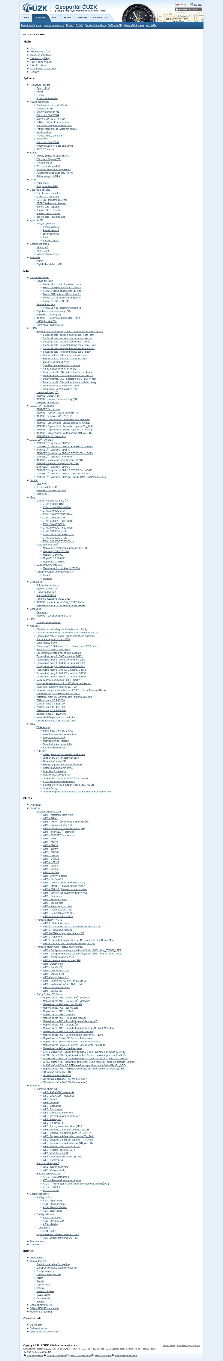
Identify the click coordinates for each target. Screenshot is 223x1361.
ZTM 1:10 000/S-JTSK (54, 511)
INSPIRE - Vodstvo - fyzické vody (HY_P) (57, 412)
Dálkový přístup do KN (48, 112)
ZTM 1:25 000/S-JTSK (54, 517)
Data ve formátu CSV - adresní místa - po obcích (67, 372)
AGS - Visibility (50, 1224)
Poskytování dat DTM (47, 186)
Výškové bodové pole (47, 588)
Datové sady (36, 1325)
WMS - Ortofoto (51, 872)
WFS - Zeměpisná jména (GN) (58, 1112)
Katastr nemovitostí (54, 25)
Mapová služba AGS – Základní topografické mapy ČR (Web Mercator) (78, 1028)
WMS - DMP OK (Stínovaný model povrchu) (65, 892)
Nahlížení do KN (45, 108)
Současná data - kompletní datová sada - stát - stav (69, 348)
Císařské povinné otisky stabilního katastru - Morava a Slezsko (68, 632)
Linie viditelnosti (51, 234)
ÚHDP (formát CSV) (47, 321)
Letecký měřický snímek (49, 622)
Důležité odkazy (38, 65)
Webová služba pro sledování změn (54, 125)
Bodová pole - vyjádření (48, 206)
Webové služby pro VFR (49, 159)
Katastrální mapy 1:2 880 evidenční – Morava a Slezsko (64, 697)
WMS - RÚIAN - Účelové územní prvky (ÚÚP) (66, 821)
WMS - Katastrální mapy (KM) (58, 815)
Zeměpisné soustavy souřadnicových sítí (57, 1267)
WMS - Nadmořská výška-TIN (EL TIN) (62, 984)
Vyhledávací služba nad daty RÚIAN (55, 173)
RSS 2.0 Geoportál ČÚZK (37, 1352)
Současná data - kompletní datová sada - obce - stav (69, 345)
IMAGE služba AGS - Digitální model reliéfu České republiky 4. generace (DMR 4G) (84, 1051)
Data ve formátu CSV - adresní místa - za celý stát (68, 375)
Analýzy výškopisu (46, 223)
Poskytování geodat (31, 25)
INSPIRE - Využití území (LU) (51, 436)
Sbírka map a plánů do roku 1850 (53, 639)
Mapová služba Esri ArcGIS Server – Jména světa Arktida (72, 1041)
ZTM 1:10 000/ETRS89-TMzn (58, 514)
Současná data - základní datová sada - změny (66, 341)
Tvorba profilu (43, 1227)
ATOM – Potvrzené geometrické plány (62, 1180)
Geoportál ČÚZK (80, 8)
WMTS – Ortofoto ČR (54, 936)
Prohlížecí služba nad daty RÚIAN (54, 169)
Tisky (32, 724)
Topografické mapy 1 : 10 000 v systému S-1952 (61, 659)
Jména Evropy (50, 788)
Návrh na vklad (44, 132)
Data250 (47, 578)
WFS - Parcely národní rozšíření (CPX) (62, 1126)
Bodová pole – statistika (48, 213)
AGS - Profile (49, 1231)
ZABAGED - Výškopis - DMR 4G (54, 450)
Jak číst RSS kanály (147, 1349)
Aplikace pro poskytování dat (44, 1331)
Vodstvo (41, 1288)
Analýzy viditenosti (46, 1214)
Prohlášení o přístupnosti (188, 1345)
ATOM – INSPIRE (52, 1187)
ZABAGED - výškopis (41, 440)
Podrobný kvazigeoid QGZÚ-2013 (53, 599)
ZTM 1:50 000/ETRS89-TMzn (58, 527)
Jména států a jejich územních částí (61, 758)
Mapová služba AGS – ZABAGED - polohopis (66, 997)
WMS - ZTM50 (50, 849)
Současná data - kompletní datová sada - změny (67, 352)
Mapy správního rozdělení (49, 565)
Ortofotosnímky (44, 1298)
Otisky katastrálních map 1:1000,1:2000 (56, 720)
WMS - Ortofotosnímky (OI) (56, 987)
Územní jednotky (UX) (48, 392)
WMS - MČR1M (51, 862)
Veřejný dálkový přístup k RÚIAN (53, 156)
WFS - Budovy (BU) (53, 1160)
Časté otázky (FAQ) (40, 58)
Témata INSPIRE (38, 1261)
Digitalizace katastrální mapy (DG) (54, 311)
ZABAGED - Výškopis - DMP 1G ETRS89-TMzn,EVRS (65, 470)
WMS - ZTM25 (50, 845)
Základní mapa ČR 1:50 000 (51, 707)
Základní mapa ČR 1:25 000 (51, 703)
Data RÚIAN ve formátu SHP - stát (60, 389)
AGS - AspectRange (53, 1200)
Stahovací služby (38, 1328)
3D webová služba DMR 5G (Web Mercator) (65, 1082)
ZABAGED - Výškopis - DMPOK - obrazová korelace (63, 473)
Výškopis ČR (115, 25)
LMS (32, 619)
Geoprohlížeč (43, 88)
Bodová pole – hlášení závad (51, 217)
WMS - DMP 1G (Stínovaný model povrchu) (65, 889)
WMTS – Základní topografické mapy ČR (63, 933)
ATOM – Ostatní (51, 1190)
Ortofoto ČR (43, 483)
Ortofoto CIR (43, 494)
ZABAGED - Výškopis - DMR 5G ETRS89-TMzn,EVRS (65, 446)
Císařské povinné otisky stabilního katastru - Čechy (62, 629)
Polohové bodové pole (48, 585)
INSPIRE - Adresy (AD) (48, 396)
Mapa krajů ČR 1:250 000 (56, 551)
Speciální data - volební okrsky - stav (61, 365)
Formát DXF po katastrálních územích (62, 297)
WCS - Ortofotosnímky (54, 1170)
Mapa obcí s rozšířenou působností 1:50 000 (65, 548)
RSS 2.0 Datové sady (55, 1355)
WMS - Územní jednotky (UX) (58, 825)
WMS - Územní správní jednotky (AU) (62, 960)
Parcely (40, 1281)
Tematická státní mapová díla (57, 744)
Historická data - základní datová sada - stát (65, 358)
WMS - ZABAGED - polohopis (58, 832)
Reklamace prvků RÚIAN (49, 176)
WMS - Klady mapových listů (57, 906)
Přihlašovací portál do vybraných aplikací (57, 129)
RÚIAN (70, 25)
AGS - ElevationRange (54, 1204)
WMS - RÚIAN (50, 818)
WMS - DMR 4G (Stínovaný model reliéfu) (64, 882)
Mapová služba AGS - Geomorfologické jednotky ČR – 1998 (73, 1035)
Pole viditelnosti (51, 230)
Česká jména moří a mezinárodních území (64, 754)
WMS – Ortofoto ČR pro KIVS (58, 916)
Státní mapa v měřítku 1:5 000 (58, 730)
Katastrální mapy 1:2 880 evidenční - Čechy (58, 693)
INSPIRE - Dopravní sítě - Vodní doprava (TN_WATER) (64, 433)
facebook (132, 1349)
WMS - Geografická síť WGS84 (58, 913)
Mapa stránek (169, 1345)
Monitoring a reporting (41, 1311)
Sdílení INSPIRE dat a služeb (44, 1308)
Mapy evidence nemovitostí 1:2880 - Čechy (58, 680)
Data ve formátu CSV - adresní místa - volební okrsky (69, 382)
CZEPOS (34, 1244)
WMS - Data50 (50, 865)
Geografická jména (134, 25)
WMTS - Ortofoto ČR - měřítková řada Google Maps (69, 943)
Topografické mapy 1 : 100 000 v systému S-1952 (61, 670)
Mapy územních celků (47, 544)
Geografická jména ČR (54, 761)
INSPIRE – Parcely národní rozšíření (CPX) (58, 318)
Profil (45, 237)
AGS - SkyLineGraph (53, 1221)
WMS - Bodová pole (53, 903)
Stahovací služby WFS (48, 1089)
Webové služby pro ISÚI (49, 166)
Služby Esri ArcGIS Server (50, 994)
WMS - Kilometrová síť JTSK (57, 909)
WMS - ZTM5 (49, 838)
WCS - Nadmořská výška (55, 1167)
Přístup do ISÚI (44, 162)
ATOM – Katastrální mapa (56, 1177)
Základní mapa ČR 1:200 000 (51, 714)
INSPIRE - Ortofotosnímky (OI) (52, 490)
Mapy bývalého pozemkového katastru (56, 717)
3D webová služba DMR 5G (57, 1075)
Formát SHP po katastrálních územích (62, 294)
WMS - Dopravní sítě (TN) (56, 970)
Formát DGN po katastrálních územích (62, 291)
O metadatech (37, 1257)
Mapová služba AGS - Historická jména (62, 1048)
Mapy (32, 497)
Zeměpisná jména (45, 1271)
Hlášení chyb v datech (41, 62)
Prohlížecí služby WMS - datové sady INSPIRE (60, 947)
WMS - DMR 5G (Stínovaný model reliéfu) (64, 886)
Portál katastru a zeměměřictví (52, 105)
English (197, 4)
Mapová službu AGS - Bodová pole (60, 1008)
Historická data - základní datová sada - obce (65, 355)
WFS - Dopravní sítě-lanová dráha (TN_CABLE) (67, 1133)
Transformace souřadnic (49, 193)
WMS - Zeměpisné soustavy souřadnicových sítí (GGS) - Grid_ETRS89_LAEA (82, 950)
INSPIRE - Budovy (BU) (48, 402)
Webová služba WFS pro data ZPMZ (55, 146)
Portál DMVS (43, 183)
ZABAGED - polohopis (42, 406)
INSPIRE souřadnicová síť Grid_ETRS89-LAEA (60, 602)
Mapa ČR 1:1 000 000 (54, 558)
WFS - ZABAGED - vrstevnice (58, 1095)
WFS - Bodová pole (53, 1109)
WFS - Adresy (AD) (52, 1119)
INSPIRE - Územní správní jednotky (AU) (57, 399)
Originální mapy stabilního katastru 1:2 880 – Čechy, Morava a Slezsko (72, 690)
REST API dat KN (45, 149)
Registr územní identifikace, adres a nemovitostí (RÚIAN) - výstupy (70, 331)
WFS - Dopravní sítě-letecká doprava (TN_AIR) (66, 1129)
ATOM (40, 91)
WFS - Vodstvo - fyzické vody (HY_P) (61, 1146)
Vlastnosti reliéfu (51, 227)
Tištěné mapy (43, 727)
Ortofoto (34, 480)
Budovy (40, 1301)
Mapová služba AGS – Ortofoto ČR (60, 1024)
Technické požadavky (40, 55)
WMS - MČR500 (51, 859)
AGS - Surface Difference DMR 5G (60, 1238)
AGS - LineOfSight (52, 1217)
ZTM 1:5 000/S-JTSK (53, 504)
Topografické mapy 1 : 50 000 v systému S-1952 (61, 666)
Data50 (46, 575)
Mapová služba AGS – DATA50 (58, 1011)
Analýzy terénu (44, 1197)
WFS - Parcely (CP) (53, 1123)
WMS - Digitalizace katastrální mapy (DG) (64, 828)
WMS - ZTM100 (51, 852)
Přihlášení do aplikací (189, 9)
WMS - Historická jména (55, 899)
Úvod (32, 48)
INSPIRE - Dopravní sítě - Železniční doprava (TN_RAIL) (65, 426)
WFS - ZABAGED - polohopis (58, 1092)
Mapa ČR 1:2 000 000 (54, 561)
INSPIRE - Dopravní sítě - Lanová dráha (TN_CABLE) (63, 423)
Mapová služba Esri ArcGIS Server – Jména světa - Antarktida (74, 1045)
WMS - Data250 (51, 869)
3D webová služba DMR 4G (57, 1072)
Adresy (40, 1278)
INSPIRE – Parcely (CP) (49, 314)
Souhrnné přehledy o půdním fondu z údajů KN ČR (68, 785)
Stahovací (35, 1085)
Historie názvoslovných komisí (58, 768)
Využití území (43, 1295)
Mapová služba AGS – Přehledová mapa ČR (65, 1018)
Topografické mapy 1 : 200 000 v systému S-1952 (61, 673)
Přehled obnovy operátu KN (50, 135)
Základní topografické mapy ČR (52, 500)
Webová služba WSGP (48, 142)
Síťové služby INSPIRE (41, 1305)
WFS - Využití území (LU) (56, 1153)
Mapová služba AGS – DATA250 (59, 1014)
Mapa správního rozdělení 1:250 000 (61, 568)
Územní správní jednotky (49, 1274)
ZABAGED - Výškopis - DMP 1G (53, 467)
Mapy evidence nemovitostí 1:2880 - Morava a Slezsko (64, 683)
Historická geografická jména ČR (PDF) (63, 764)
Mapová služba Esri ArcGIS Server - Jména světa (67, 1038)
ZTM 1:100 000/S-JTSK (55, 531)
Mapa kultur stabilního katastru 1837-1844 (58, 686)
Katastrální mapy (45, 280)
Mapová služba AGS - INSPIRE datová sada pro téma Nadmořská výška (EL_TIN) (84, 1068)
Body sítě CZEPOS (46, 595)
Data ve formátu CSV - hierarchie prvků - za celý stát (69, 379)
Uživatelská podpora (118, 1349)
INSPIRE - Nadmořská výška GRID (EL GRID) (60, 460)
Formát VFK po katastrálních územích (62, 284)
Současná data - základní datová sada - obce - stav (69, 335)
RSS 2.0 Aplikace (33, 1355)
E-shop (40, 95)
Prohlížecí (35, 808)
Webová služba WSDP (48, 115)
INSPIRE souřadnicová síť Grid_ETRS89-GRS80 (61, 605)
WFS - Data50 (50, 1099)
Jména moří (42, 247)
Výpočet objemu (51, 240)
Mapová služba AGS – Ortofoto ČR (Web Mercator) (68, 1031)
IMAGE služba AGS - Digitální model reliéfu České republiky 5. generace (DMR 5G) (84, 1055)
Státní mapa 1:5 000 (47, 642)
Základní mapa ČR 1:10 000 (51, 700)
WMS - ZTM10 (50, 842)
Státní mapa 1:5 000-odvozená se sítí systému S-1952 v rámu (67, 646)
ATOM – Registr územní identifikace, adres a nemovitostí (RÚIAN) (76, 1183)
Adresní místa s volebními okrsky (59, 368)
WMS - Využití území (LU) (56, 977)
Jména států (43, 250)
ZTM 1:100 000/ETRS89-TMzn (58, 534)
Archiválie (151, 25)
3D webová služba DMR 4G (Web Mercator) (65, 1079)
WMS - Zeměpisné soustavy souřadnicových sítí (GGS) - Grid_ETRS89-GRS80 (82, 953)
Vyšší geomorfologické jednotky (59, 781)
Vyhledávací (36, 805)
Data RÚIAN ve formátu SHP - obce (61, 385)
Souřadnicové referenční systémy (53, 1264)
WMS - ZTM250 (51, 855)
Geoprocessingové (39, 1194)
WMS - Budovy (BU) (53, 991)
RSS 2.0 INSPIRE (101, 1355)
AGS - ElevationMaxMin (55, 1207)
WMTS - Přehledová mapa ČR (58, 930)
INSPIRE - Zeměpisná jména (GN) (54, 615)
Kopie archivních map (54, 747)
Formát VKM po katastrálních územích (62, 287)
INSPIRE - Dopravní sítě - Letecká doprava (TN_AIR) (63, 419)
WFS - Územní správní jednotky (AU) (61, 1116)
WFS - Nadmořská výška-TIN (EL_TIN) (62, 1156)
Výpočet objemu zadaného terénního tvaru (58, 1234)
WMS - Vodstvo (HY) (53, 974)
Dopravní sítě (43, 1284)
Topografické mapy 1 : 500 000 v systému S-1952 (61, 676)
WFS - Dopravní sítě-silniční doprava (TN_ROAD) (68, 1139)
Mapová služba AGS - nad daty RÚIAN (62, 1004)
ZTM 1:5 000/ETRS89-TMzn (57, 507)
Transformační (37, 1241)
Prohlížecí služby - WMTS (49, 920)
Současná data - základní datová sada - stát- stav (67, 338)
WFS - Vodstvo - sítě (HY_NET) (59, 1150)
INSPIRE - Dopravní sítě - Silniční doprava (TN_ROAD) (64, 429)
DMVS (79, 25)
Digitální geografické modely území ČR (56, 571)
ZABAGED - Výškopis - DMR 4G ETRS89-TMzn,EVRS (65, 453)
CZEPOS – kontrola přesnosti (51, 203)
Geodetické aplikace (95, 25)
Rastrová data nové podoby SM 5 (53, 649)
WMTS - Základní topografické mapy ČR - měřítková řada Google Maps (79, 940)
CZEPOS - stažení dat (48, 196)
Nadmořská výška (45, 1291)
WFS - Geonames (52, 1106)
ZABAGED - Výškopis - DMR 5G (54, 443)
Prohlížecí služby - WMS (49, 811)
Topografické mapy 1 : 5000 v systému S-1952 (60, 656)
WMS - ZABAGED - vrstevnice (59, 835)
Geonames (35, 609)
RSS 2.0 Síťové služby (79, 1355)
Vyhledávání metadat (47, 98)
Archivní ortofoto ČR (47, 487)
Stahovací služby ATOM (48, 1173)
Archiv (40, 261)
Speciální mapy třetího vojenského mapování (59, 653)
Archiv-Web (42, 139)
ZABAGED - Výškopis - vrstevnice (54, 456)
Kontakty (34, 72)
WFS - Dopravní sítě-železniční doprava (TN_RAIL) (68, 1136)
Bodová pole (36, 582)
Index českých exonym (48, 254)
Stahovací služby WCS (48, 1163)
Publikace (41, 751)
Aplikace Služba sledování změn (53, 122)
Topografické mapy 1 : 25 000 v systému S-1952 (61, 663)
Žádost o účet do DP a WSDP (51, 118)
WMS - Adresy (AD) (53, 964)
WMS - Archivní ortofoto (55, 876)
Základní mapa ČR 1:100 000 (51, 710)
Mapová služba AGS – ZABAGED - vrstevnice (66, 1001)
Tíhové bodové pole (46, 592)
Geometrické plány (46, 304)
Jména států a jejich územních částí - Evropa (65, 778)
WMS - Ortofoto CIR (53, 879)
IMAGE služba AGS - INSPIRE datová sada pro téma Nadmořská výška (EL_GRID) (84, 1065)
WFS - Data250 (51, 1102)
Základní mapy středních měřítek (59, 734)
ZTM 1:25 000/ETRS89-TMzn (58, 521)
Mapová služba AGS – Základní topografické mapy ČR (70, 1021)
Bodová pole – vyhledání (49, 210)
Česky (182, 4)
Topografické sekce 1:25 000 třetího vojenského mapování (66, 636)
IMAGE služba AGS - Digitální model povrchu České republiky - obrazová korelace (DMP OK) (89, 1062)
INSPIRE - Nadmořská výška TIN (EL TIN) (58, 463)
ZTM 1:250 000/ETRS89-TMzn (58, 541)
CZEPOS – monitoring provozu (52, 200)
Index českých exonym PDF (57, 774)
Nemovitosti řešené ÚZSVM (50, 324)
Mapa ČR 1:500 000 (53, 555)
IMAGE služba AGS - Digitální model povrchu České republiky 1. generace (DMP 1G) (85, 1058)
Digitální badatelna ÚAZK (49, 264)
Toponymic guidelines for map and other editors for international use (77, 791)
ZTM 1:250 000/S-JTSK (55, 538)
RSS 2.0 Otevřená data (124, 1355)
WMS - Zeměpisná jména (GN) (58, 957)
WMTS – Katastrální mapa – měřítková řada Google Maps (72, 926)
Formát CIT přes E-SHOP (56, 301)
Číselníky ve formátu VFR (56, 362)
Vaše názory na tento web (43, 68)
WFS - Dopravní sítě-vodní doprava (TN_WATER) (68, 1143)
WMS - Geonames (52, 896)
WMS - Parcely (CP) (53, 967)
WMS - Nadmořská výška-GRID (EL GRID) (64, 980)
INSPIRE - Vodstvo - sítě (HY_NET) (54, 416)
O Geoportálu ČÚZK (40, 51)
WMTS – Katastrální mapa (56, 923)
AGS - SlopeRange (52, 1211)
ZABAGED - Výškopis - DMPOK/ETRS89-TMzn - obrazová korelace (71, 477)
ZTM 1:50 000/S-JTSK (54, 524)
